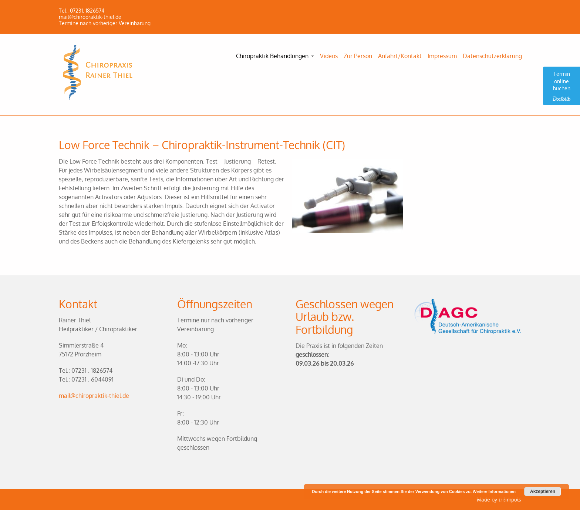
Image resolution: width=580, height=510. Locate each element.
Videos (329, 56)
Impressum (442, 56)
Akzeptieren (542, 491)
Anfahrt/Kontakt (400, 56)
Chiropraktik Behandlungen (272, 56)
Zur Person (358, 56)
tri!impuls (510, 499)
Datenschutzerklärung (492, 56)
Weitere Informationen (494, 491)
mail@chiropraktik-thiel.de (94, 395)
